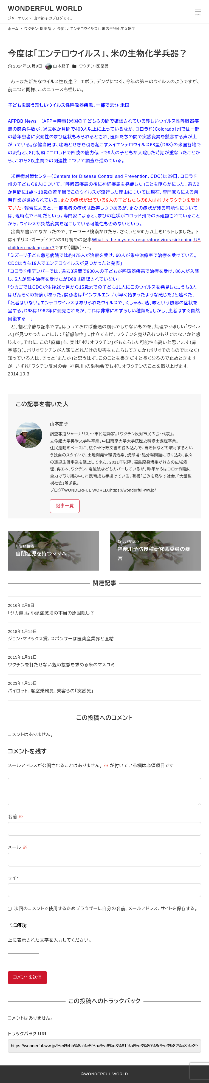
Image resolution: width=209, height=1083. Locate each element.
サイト (14, 878)
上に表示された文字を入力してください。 (50, 940)
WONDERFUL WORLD (45, 8)
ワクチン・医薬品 (94, 66)
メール (17, 847)
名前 (15, 816)
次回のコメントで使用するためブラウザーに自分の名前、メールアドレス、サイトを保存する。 (105, 908)
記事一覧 (65, 505)
